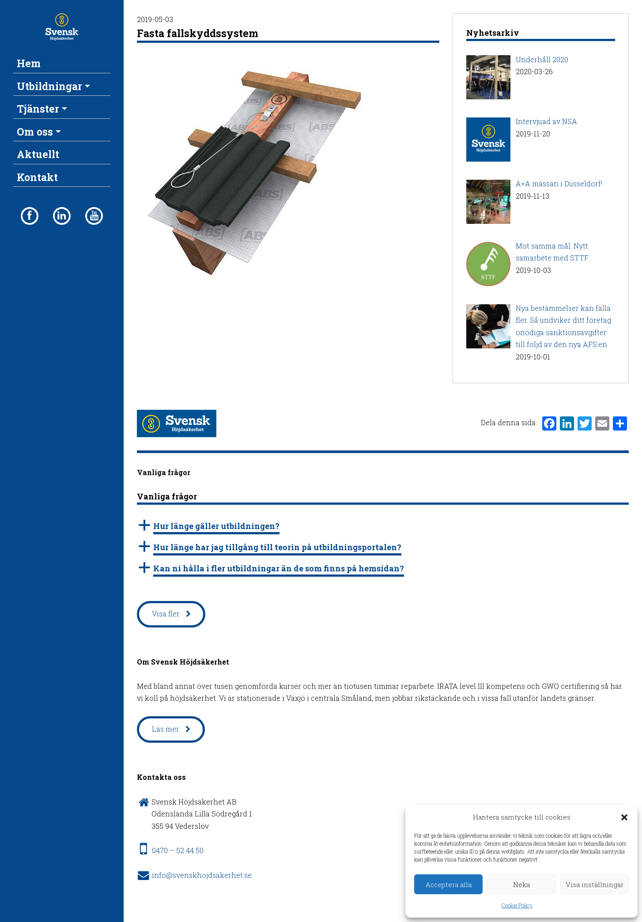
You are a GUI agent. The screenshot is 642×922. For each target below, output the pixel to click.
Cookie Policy (517, 905)
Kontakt (37, 177)
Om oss (35, 131)
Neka (521, 884)
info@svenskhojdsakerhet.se (202, 875)
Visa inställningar (594, 884)
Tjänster (38, 108)
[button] (624, 817)
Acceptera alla (449, 884)
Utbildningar (49, 86)
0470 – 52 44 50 (178, 850)
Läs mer (165, 728)
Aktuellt (38, 154)
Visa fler (166, 613)
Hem (29, 63)
